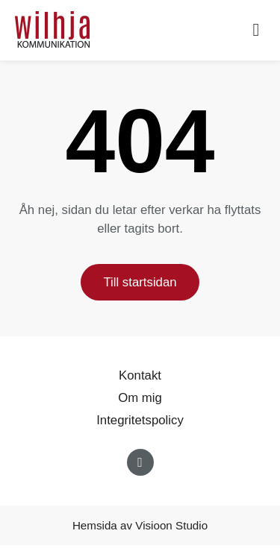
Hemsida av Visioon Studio (140, 525)
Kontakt (140, 375)
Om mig (140, 398)
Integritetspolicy (140, 420)
